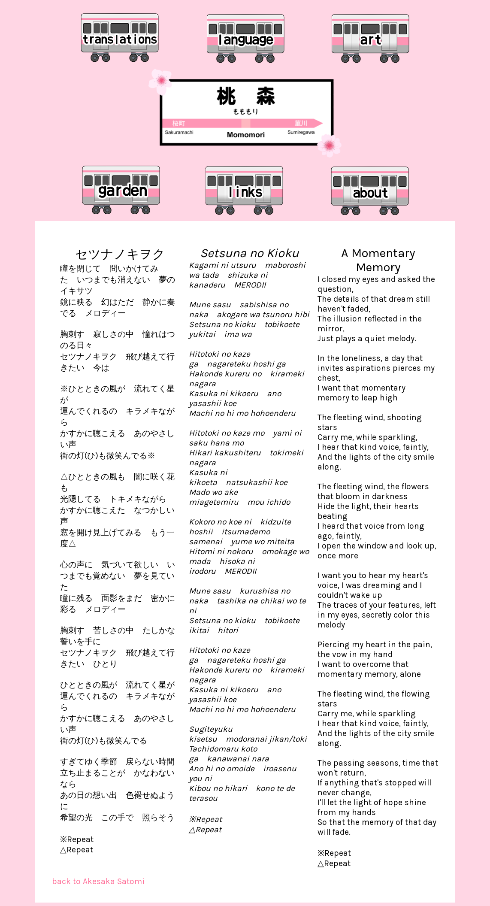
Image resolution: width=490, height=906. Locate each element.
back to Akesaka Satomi (98, 881)
